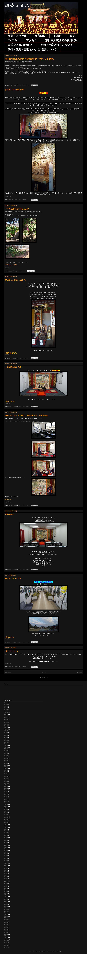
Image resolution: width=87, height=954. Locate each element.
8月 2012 (6, 940)
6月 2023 (6, 755)
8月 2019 (6, 830)
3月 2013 (6, 929)
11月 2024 (6, 729)
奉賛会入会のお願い (20, 44)
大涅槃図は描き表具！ (14, 367)
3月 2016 (6, 891)
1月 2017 (6, 880)
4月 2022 (6, 778)
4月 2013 (6, 927)
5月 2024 (6, 737)
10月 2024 (6, 730)
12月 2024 (6, 727)
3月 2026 (6, 707)
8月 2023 (6, 752)
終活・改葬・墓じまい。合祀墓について (32, 49)
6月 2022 (6, 775)
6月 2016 (6, 886)
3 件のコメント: (25, 666)
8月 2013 (6, 921)
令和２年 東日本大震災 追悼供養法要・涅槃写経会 (26, 416)
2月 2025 (6, 724)
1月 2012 (6, 947)
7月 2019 (6, 832)
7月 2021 (6, 793)
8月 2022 (6, 771)
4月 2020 (6, 817)
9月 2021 (6, 789)
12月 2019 (6, 824)
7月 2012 (6, 942)
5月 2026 (6, 704)
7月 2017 (6, 870)
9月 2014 (6, 904)
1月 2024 (6, 743)
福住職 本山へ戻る (13, 579)
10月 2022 (6, 768)
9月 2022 (6, 770)
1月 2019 (6, 842)
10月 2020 (6, 807)
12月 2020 (6, 804)
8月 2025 (6, 716)
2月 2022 (6, 781)
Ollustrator (48, 951)
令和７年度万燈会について (56, 44)
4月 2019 (6, 837)
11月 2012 (6, 935)
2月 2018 (6, 860)
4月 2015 (6, 898)
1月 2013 (6, 932)
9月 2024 (6, 732)
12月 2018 (6, 844)
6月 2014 (6, 909)
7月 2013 (6, 922)
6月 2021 (6, 794)
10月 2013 (6, 917)
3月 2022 (6, 780)
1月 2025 (6, 725)
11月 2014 (6, 901)
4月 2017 (6, 875)
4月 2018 (6, 857)
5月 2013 (6, 926)
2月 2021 (6, 801)
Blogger (60, 951)
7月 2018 (6, 852)
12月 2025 (6, 712)
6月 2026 (6, 702)
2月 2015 (6, 899)
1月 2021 (6, 802)
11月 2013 (6, 916)
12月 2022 (6, 765)
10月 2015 (6, 896)
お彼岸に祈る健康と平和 (15, 90)
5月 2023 (6, 757)
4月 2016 (6, 889)
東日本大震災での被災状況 (61, 40)
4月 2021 (6, 798)
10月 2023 (6, 748)
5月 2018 (6, 855)
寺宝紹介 (40, 35)
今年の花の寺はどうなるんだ (17, 209)
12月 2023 (6, 745)
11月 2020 (6, 806)
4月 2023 (6, 758)
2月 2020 (6, 821)
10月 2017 (6, 866)
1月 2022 (6, 783)
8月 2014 (6, 906)
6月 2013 (6, 924)
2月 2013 (6, 930)
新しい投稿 (8, 672)
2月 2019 (6, 840)
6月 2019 (6, 834)
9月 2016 (6, 883)
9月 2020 (6, 809)
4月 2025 (6, 720)
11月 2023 (6, 747)
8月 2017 (6, 868)
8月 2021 (6, 791)
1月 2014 (6, 912)
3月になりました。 (13, 651)
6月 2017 (6, 871)
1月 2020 (6, 822)
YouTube (13, 40)
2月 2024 (6, 742)
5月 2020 (6, 816)
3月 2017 (6, 876)
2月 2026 (6, 709)
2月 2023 (6, 761)
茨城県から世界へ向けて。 (16, 280)
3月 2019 (6, 839)
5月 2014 (6, 911)
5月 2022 (6, 776)
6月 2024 (6, 735)
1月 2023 (6, 763)
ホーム (44, 672)
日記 (72, 35)
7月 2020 (6, 812)
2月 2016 (6, 893)
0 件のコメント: (25, 85)
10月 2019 (6, 827)
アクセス (31, 40)
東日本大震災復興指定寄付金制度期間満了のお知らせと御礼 (29, 59)
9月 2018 (6, 848)
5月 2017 (6, 873)
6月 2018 (6, 853)
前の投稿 (79, 672)
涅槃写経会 (9, 514)
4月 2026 (6, 706)
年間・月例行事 (17, 35)
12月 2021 (6, 784)
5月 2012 (6, 945)
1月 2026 (6, 711)
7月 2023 (6, 753)
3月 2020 (6, 819)
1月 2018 (6, 862)
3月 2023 (6, 760)
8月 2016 (6, 885)
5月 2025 (6, 719)
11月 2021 (6, 786)
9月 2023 (6, 750)
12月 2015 (6, 894)
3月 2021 (6, 799)
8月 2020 (6, 811)
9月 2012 (6, 939)
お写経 (58, 35)
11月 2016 (6, 881)
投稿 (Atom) (44, 677)
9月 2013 (6, 919)
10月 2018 (6, 847)
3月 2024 (6, 740)
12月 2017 (6, 863)
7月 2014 (6, 907)
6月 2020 (6, 814)
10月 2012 (6, 937)
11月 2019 (6, 825)
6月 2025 (6, 717)
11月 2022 (6, 766)
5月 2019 (6, 835)
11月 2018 (6, 845)
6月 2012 (6, 944)
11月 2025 (6, 714)
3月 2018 (6, 858)
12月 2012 (6, 934)
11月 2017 (6, 865)
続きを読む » (8, 196)
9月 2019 (6, 829)
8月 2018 (6, 850)
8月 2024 (6, 734)
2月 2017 (6, 878)
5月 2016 (6, 888)
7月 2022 (6, 773)
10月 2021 (6, 788)
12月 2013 (6, 914)
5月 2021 (6, 796)
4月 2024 (6, 739)
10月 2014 (6, 903)
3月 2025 (6, 722)
